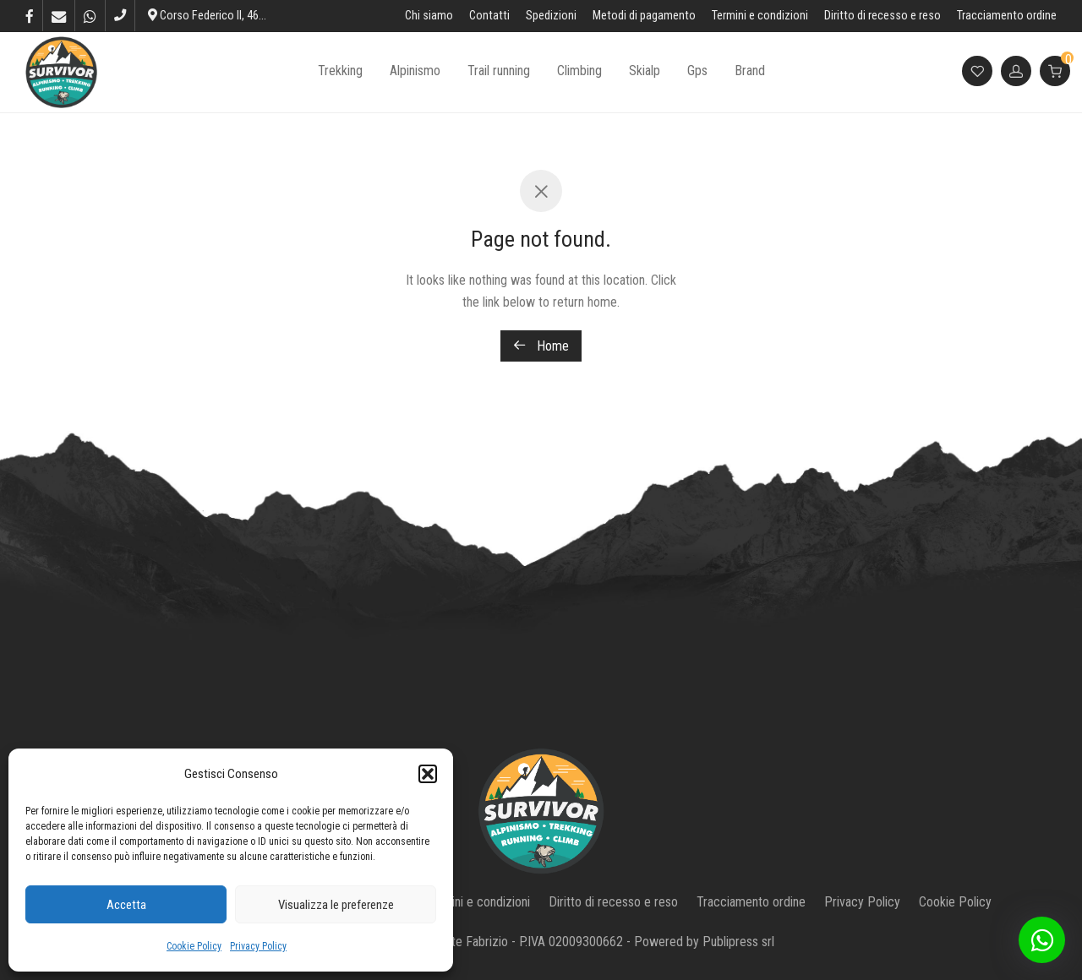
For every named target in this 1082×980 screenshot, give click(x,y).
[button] (427, 773)
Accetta (126, 904)
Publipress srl (738, 942)
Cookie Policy (194, 946)
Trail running (498, 73)
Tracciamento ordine (1007, 16)
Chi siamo (429, 16)
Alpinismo (415, 73)
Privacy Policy (258, 946)
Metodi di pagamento (644, 16)
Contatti (489, 16)
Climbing (579, 73)
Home (541, 346)
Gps (697, 73)
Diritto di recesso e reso (882, 16)
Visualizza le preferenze (336, 904)
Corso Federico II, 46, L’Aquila (224, 15)
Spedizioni (551, 16)
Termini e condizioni (760, 16)
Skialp (644, 73)
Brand (750, 73)
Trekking (340, 73)
